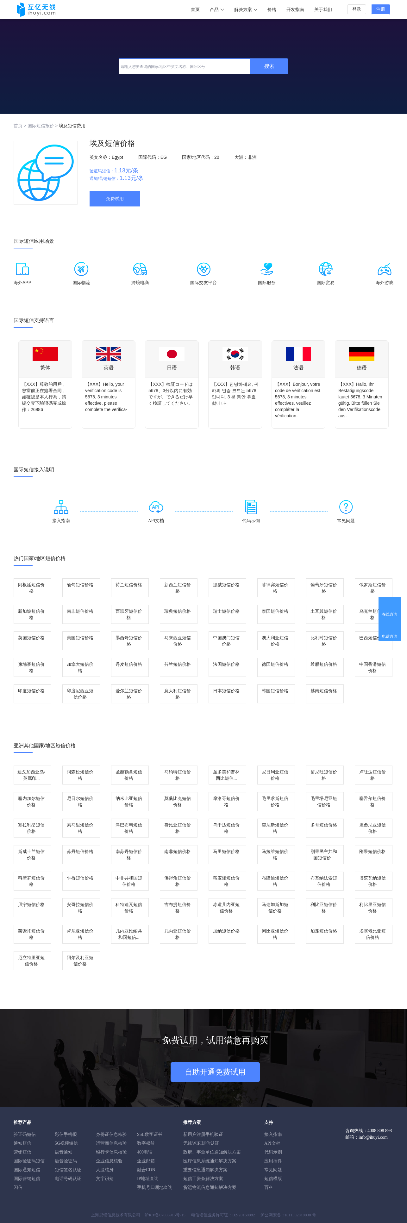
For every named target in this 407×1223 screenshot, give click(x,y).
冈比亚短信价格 (275, 934)
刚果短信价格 (372, 851)
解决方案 (245, 9)
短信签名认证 (68, 1169)
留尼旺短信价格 (323, 775)
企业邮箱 (146, 1161)
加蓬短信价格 (323, 931)
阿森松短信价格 (80, 775)
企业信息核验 (109, 1161)
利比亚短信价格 (323, 907)
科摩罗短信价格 (31, 881)
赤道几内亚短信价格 (226, 907)
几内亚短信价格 (177, 934)
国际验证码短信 (29, 1161)
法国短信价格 (226, 664)
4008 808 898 (379, 1130)
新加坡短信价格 (31, 614)
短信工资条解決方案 (203, 1178)
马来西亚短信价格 (177, 641)
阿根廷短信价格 (31, 588)
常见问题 (273, 1169)
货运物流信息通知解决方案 (209, 1187)
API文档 (272, 1143)
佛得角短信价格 (177, 881)
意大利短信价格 (177, 694)
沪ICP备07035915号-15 (165, 1215)
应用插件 (273, 1161)
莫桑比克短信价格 (177, 801)
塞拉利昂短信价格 (31, 828)
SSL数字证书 (149, 1134)
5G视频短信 (66, 1143)
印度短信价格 (31, 691)
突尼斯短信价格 (275, 828)
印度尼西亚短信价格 (80, 694)
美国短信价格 (80, 637)
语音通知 (63, 1152)
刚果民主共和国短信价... (323, 854)
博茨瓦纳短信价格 (372, 881)
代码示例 (273, 1152)
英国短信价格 (31, 637)
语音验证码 (66, 1161)
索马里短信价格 (80, 828)
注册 (380, 9)
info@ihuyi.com (373, 1137)
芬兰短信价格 (177, 664)
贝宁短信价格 (31, 904)
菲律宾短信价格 (275, 588)
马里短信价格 (226, 851)
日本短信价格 (226, 691)
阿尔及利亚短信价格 (80, 960)
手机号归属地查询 (154, 1187)
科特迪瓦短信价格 (129, 907)
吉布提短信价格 (177, 907)
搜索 (269, 66)
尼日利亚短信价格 (275, 775)
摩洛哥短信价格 (226, 801)
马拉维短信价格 (275, 854)
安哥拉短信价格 (80, 907)
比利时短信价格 (323, 641)
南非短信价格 (80, 611)
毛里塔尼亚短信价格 (323, 801)
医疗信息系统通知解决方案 (209, 1161)
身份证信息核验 (111, 1134)
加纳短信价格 (226, 931)
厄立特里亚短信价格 (31, 960)
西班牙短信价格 (129, 614)
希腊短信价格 (323, 664)
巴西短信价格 (372, 637)
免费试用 (115, 198)
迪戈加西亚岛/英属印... (31, 775)
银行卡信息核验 (111, 1152)
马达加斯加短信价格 (275, 907)
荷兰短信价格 (129, 584)
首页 (195, 9)
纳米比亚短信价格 (129, 801)
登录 (356, 9)
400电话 (145, 1152)
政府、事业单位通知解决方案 (212, 1152)
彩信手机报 (66, 1134)
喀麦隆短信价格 (226, 881)
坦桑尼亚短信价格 (372, 828)
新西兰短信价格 (177, 588)
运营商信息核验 (111, 1143)
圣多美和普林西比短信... (226, 775)
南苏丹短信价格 (129, 854)
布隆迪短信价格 (275, 881)
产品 (217, 9)
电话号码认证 (68, 1178)
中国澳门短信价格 (226, 641)
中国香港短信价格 (372, 667)
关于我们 (323, 9)
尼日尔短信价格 (80, 801)
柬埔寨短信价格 (31, 667)
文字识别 (105, 1178)
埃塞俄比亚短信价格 (372, 934)
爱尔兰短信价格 (129, 694)
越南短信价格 (323, 691)
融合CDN (146, 1169)
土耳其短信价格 (323, 614)
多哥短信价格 (323, 825)
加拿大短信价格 (80, 667)
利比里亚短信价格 (372, 907)
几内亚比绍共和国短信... (129, 934)
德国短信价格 (275, 664)
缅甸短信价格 (80, 584)
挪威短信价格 (226, 584)
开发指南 (295, 9)
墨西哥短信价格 (129, 641)
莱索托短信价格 (31, 934)
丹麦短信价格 (129, 664)
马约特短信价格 (177, 775)
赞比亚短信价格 (177, 828)
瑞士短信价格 (226, 611)
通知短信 (22, 1143)
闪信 (18, 1187)
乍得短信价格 (80, 878)
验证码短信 (25, 1134)
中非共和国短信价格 (129, 881)
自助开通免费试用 (215, 1072)
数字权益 (146, 1143)
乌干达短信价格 (226, 828)
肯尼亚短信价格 (80, 934)
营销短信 (22, 1152)
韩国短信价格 (275, 691)
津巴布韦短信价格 (129, 828)
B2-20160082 (243, 1215)
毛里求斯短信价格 (275, 801)
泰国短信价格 (275, 611)
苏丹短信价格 (80, 851)
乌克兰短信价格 (372, 614)
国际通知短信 (27, 1169)
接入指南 (273, 1134)
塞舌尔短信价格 (372, 801)
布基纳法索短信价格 (323, 881)
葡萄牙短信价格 (323, 588)
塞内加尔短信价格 (31, 801)
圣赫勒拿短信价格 (129, 775)
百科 (268, 1187)
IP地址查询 (148, 1178)
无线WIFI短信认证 (201, 1143)
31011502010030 (296, 1215)
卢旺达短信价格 (372, 775)
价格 (271, 9)
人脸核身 (105, 1169)
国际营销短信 (27, 1178)
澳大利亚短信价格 (275, 641)
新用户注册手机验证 (203, 1134)
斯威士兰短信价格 (31, 854)
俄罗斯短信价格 (372, 588)
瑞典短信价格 (177, 611)
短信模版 (273, 1178)
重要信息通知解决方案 (205, 1169)
